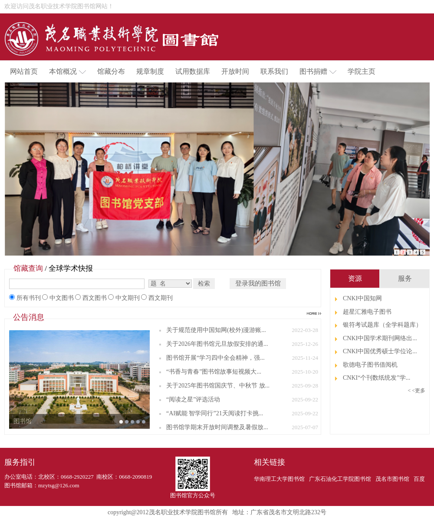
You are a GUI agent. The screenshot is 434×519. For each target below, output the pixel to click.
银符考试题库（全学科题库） (382, 325)
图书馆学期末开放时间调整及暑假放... (217, 427)
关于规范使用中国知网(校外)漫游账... (216, 330)
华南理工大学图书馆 (279, 479)
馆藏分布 (111, 71)
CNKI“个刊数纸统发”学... (376, 377)
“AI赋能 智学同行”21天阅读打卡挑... (214, 413)
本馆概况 (67, 71)
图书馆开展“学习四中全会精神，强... (215, 358)
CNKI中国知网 (362, 298)
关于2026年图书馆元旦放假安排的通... (217, 344)
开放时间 (235, 71)
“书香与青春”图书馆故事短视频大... (213, 371)
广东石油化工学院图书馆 (340, 479)
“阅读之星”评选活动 (193, 399)
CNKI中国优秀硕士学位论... (380, 351)
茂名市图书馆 (392, 479)
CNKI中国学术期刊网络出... (380, 338)
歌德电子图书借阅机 (370, 364)
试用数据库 (192, 71)
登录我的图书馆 (258, 283)
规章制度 (150, 71)
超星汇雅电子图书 (367, 312)
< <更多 (416, 391)
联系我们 (274, 71)
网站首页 (24, 71)
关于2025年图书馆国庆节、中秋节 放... (218, 385)
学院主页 (361, 71)
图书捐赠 (317, 71)
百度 (419, 479)
